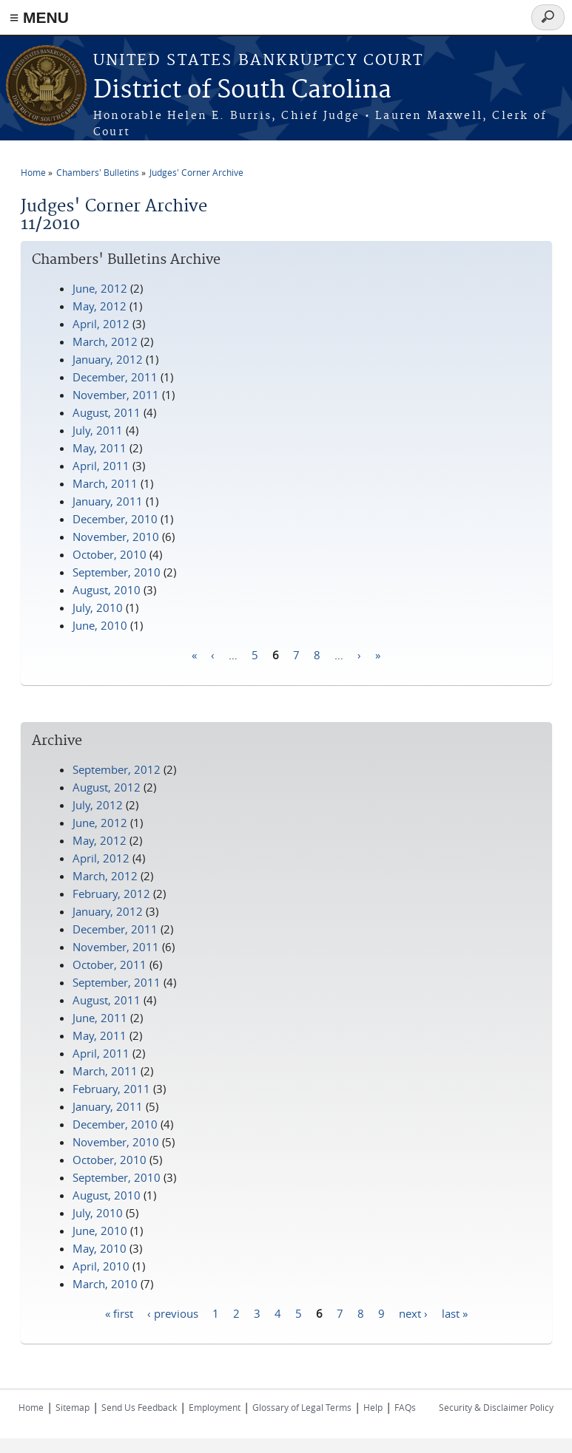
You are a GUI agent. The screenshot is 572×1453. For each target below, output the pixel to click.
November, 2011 (116, 394)
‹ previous (172, 1312)
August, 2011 (107, 412)
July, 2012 (98, 804)
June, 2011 (100, 1017)
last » (455, 1312)
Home (33, 172)
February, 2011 (111, 1088)
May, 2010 (100, 1248)
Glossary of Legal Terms (301, 1407)
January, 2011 (108, 501)
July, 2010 (98, 607)
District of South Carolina (242, 90)
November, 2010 (116, 536)
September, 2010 (117, 572)
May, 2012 (100, 306)
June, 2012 (100, 288)
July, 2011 (98, 430)
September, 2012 (117, 769)
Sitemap (72, 1407)
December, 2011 (115, 377)
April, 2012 (101, 323)
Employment (214, 1407)
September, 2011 (117, 982)
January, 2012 (108, 359)
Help (373, 1407)
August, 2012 (107, 787)
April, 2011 (101, 465)
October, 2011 (110, 964)
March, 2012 (105, 341)
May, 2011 (100, 447)
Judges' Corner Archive (196, 172)
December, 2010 (115, 518)
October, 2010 (110, 554)
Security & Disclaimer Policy (496, 1407)
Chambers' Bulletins (97, 172)
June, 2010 (100, 625)
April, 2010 (101, 1266)
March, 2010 (105, 1283)
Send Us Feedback (139, 1407)
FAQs (405, 1407)
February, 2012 (111, 893)
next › (413, 1312)
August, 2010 (107, 589)
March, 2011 (105, 483)
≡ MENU (39, 17)
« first (119, 1312)
